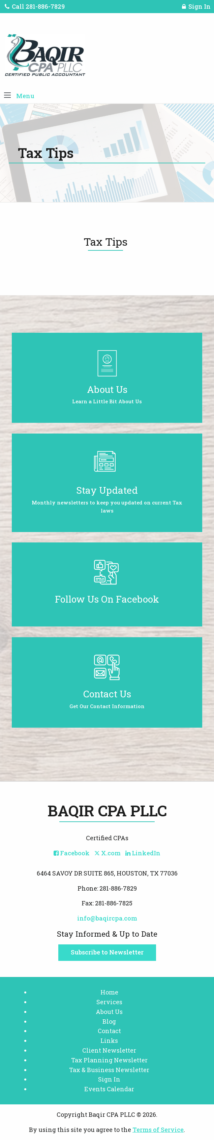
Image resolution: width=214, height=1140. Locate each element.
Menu (25, 96)
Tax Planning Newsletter (109, 1060)
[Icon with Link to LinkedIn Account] (142, 853)
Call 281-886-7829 (35, 6)
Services (109, 1002)
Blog (109, 1021)
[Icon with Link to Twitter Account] (107, 853)
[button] (7, 95)
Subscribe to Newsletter (107, 952)
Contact (109, 1031)
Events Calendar (109, 1089)
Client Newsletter (109, 1050)
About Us (109, 1012)
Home (109, 992)
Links (109, 1040)
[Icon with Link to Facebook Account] (72, 853)
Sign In (196, 7)
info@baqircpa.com (107, 918)
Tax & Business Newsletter (109, 1070)
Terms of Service (158, 1130)
